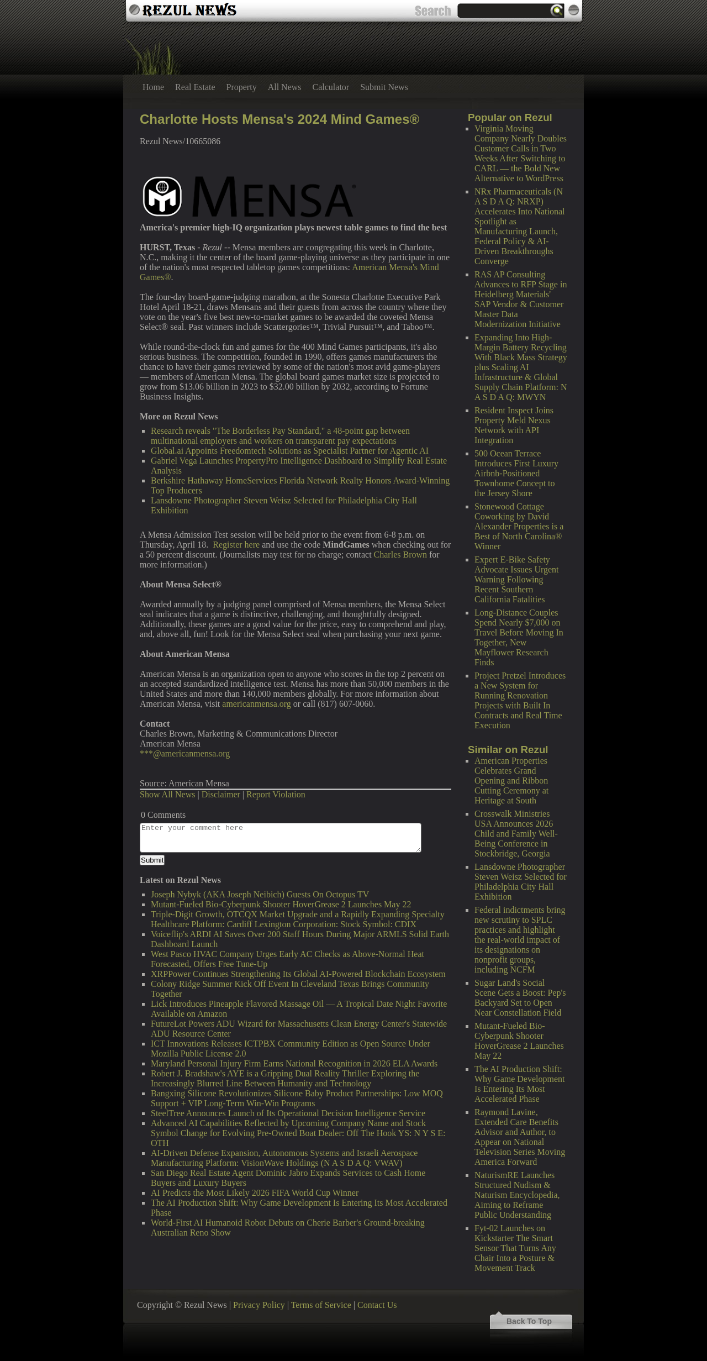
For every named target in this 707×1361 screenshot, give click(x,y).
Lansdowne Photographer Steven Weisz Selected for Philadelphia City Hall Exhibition (520, 881)
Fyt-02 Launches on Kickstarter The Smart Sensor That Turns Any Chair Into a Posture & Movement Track (515, 1248)
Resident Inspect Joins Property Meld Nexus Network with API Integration (513, 425)
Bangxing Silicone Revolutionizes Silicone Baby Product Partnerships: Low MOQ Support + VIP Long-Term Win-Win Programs (297, 1098)
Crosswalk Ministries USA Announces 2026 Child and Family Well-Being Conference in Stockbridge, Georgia (516, 833)
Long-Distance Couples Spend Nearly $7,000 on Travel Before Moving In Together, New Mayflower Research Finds (518, 637)
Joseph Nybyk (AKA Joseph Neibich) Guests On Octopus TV (260, 894)
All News (285, 87)
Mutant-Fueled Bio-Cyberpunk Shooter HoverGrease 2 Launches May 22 (519, 1040)
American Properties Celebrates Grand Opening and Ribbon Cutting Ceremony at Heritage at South (511, 780)
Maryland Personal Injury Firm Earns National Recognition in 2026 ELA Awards (294, 1063)
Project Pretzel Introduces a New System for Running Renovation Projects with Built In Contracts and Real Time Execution (520, 700)
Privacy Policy (259, 1305)
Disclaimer (221, 794)
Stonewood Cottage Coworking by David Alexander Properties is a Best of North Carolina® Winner (518, 526)
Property (241, 87)
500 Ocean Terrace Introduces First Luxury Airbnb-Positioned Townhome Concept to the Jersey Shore (516, 473)
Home (153, 87)
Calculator (331, 87)
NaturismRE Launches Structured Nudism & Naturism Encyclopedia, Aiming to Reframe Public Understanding (517, 1195)
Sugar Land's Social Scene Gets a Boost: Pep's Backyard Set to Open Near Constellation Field (520, 997)
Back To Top (529, 1321)
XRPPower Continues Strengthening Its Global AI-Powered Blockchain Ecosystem (298, 974)
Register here (236, 544)
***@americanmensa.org (185, 753)
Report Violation (275, 794)
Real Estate (195, 87)
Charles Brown (400, 554)
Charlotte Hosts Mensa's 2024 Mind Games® (279, 119)
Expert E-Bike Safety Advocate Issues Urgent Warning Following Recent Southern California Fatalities (516, 579)
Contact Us (377, 1305)
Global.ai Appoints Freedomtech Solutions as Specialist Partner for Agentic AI (290, 450)
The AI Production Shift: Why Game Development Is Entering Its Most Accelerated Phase (519, 1083)
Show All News (167, 794)
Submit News (384, 87)
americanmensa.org (256, 703)
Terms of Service (321, 1305)
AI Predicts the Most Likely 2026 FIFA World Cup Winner (254, 1192)
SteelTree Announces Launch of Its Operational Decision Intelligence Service (288, 1113)
